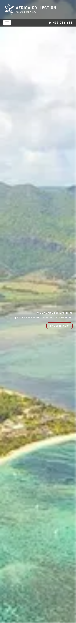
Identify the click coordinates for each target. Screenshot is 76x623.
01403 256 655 (61, 23)
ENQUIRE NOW (59, 325)
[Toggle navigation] (7, 22)
